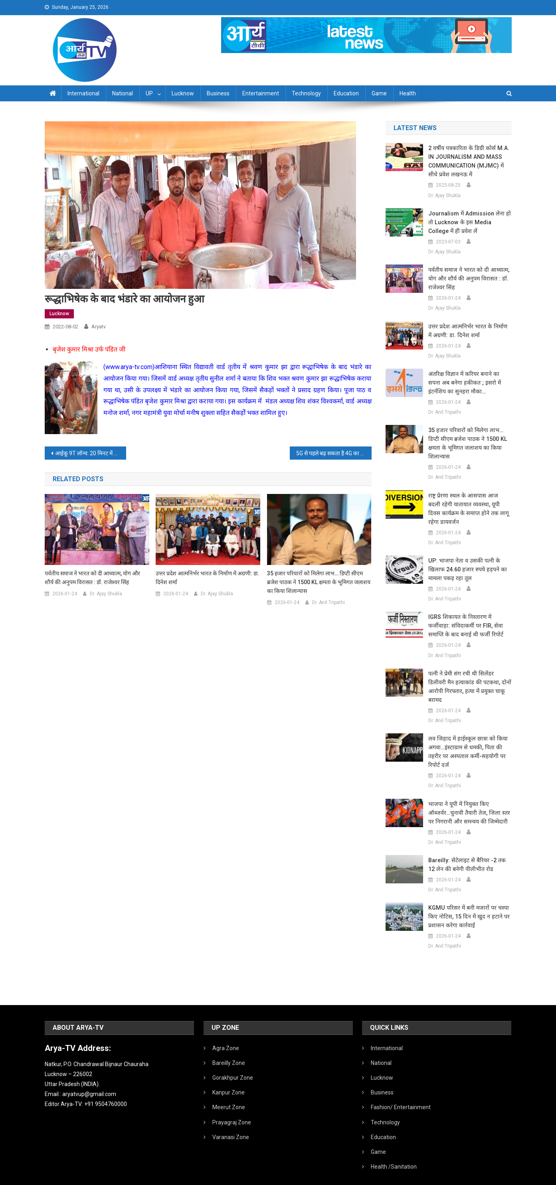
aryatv (98, 327)
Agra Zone (225, 1030)
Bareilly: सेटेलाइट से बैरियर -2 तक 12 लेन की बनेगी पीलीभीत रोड (469, 847)
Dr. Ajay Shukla (106, 593)
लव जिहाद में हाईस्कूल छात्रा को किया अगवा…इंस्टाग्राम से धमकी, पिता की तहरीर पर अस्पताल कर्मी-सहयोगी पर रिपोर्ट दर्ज (465, 734)
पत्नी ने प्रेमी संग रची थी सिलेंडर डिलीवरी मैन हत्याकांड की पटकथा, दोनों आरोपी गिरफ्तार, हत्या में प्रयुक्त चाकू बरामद (468, 673)
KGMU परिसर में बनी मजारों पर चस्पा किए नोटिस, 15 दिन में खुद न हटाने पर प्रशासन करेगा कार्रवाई (466, 899)
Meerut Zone (228, 1089)
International (83, 93)
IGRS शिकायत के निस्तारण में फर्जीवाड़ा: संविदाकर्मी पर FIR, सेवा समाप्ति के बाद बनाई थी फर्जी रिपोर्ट (469, 617)
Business (218, 93)
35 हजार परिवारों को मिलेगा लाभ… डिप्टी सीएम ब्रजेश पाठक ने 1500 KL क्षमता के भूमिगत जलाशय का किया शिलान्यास (318, 582)
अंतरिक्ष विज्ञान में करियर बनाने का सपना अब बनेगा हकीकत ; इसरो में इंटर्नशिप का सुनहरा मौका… (469, 383)
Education (346, 93)
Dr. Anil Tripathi (328, 602)
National (122, 93)
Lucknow (183, 93)
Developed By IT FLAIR (487, 1176)
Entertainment (260, 93)
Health (408, 93)
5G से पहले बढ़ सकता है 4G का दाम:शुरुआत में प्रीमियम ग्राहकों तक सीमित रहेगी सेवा (334, 453)
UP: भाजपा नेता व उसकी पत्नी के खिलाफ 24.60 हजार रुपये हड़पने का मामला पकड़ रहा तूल (465, 561)
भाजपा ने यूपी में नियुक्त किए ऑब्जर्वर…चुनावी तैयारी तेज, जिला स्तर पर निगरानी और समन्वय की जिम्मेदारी (469, 795)
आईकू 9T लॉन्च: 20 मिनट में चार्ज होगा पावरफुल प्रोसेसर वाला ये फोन (91, 453)
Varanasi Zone (230, 1119)
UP (149, 93)
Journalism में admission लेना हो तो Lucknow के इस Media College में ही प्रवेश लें (468, 222)
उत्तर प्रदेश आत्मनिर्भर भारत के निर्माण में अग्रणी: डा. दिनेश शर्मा (207, 577)
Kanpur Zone (228, 1075)
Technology (306, 93)
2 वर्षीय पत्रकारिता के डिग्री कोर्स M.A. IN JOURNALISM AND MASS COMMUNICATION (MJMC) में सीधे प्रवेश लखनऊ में (469, 161)
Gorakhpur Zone (232, 1060)
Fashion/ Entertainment (401, 1089)
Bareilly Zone (228, 1045)
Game (379, 93)
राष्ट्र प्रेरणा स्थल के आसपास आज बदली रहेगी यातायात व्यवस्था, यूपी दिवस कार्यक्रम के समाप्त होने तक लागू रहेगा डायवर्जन (467, 500)
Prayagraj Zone (231, 1105)
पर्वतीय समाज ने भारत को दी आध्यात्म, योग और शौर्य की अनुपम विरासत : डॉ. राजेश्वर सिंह (92, 577)
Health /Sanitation (394, 1149)
